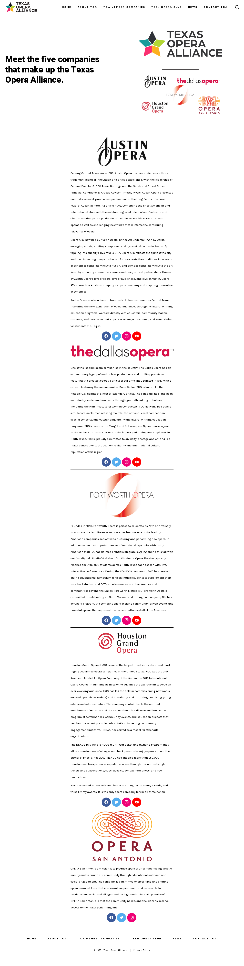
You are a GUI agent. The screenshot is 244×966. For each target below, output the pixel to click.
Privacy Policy (141, 950)
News (192, 7)
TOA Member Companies (124, 7)
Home (66, 7)
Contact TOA (216, 7)
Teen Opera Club (166, 7)
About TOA (87, 7)
